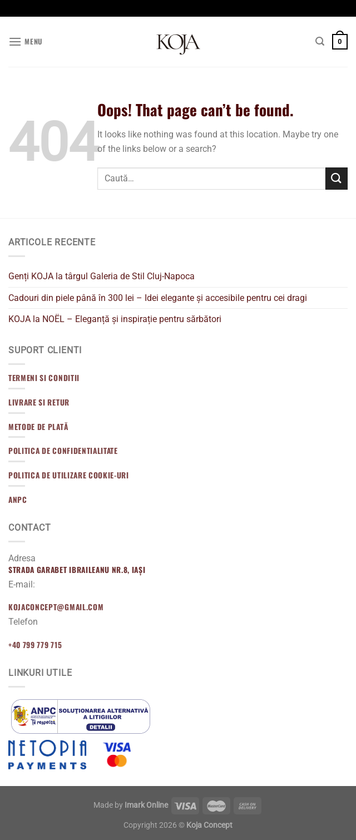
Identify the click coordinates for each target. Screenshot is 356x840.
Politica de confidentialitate (63, 450)
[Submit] (336, 178)
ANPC (17, 499)
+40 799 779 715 (35, 644)
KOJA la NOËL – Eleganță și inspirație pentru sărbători (114, 319)
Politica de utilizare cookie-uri (68, 475)
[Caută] (319, 41)
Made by (130, 805)
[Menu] (25, 41)
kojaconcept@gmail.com (55, 606)
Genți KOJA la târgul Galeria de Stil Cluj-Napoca (101, 276)
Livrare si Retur (39, 402)
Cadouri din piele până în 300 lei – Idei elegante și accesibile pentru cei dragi (157, 298)
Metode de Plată (38, 426)
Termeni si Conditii (44, 377)
